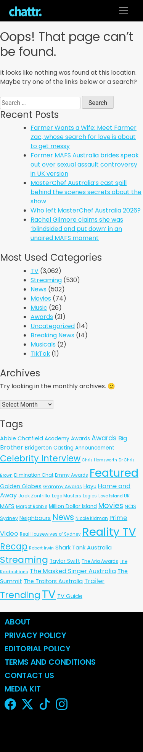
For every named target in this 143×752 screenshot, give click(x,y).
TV (35, 270)
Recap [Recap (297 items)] (13, 547)
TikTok (40, 353)
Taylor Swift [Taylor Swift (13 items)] (65, 561)
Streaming (46, 280)
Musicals (43, 344)
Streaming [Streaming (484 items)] (24, 559)
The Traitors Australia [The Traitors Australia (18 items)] (53, 581)
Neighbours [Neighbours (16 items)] (35, 518)
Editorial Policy (38, 648)
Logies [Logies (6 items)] (90, 496)
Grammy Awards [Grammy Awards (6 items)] (62, 487)
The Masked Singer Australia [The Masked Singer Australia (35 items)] (73, 571)
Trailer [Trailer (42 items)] (94, 580)
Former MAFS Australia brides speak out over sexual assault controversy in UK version (85, 164)
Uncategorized (53, 326)
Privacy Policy (35, 635)
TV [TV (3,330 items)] (49, 594)
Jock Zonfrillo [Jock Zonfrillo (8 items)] (34, 495)
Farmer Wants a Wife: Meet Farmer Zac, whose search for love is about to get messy (84, 136)
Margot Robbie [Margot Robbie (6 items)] (31, 507)
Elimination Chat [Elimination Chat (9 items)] (33, 475)
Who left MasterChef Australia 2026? (86, 210)
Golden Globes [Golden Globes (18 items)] (21, 486)
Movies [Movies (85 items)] (110, 505)
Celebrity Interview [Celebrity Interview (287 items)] (40, 458)
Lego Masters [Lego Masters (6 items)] (66, 496)
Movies (41, 298)
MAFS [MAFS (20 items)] (7, 506)
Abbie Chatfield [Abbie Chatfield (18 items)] (21, 438)
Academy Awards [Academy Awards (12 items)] (67, 438)
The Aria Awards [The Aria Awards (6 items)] (100, 561)
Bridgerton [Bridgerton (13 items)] (38, 447)
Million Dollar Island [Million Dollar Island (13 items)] (73, 506)
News (39, 289)
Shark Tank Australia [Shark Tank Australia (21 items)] (83, 547)
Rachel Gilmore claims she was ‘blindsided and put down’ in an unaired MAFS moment (77, 228)
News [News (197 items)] (63, 517)
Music (39, 307)
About (18, 621)
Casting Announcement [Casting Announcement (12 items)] (83, 447)
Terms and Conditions (50, 662)
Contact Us (29, 675)
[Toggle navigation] (123, 10)
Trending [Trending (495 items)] (20, 595)
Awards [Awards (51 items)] (104, 438)
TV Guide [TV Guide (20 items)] (69, 596)
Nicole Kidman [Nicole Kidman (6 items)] (92, 518)
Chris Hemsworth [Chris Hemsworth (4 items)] (99, 460)
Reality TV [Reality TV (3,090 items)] (109, 531)
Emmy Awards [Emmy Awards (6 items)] (71, 475)
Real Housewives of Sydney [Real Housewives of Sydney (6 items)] (50, 534)
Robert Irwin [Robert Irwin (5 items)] (41, 548)
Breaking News (52, 335)
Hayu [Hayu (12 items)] (90, 486)
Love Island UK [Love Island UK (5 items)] (114, 496)
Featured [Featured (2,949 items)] (114, 473)
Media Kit (23, 688)
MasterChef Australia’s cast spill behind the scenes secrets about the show (86, 192)
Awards (42, 316)
